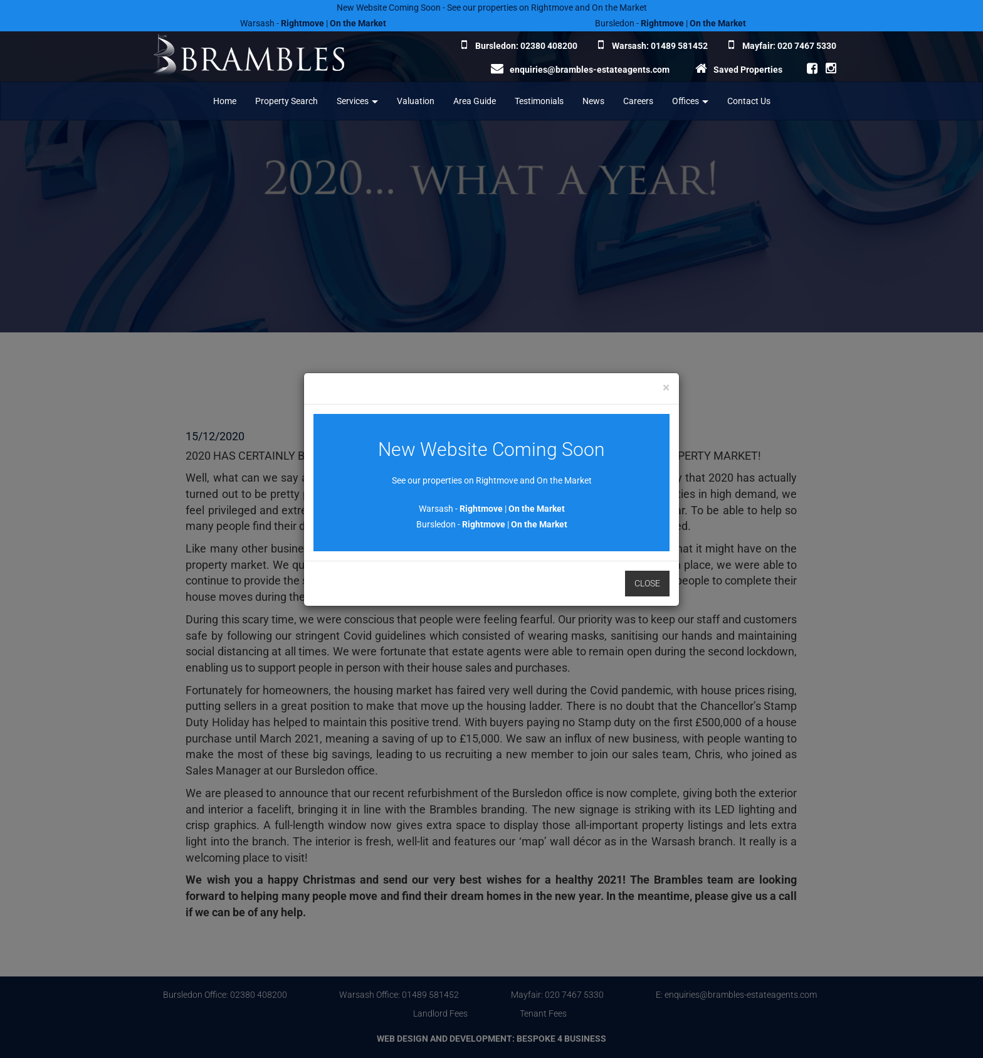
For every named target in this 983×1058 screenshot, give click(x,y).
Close (647, 583)
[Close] (666, 387)
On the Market (536, 509)
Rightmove (481, 509)
